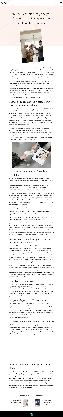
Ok (31, 415)
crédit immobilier (44, 115)
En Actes (4, 3)
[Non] (61, 413)
